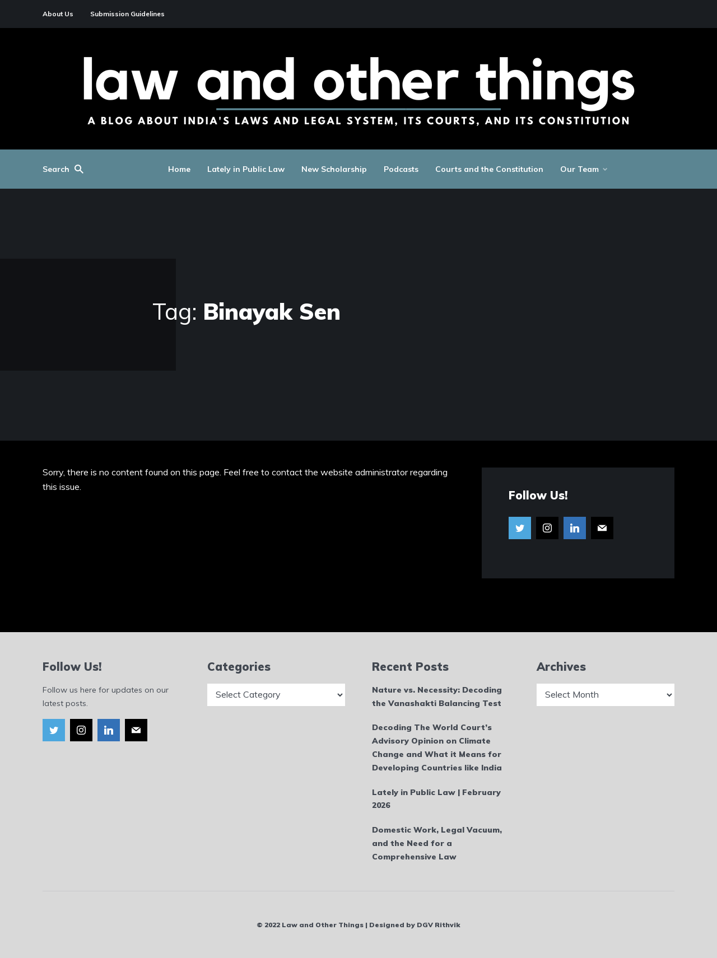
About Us (58, 14)
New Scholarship (334, 169)
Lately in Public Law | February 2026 (436, 799)
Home (179, 169)
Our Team (579, 169)
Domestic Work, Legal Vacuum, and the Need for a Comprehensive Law (437, 843)
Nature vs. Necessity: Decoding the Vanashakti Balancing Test (437, 696)
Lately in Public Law (246, 169)
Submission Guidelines (127, 14)
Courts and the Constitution (489, 169)
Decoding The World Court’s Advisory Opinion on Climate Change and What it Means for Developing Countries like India (437, 747)
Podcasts (401, 169)
